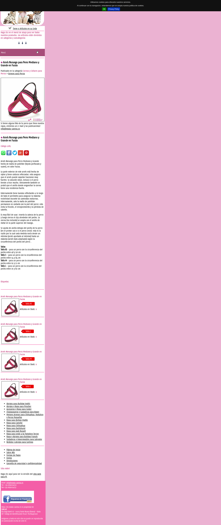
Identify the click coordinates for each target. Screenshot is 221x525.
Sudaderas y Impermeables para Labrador (24, 439)
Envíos (9, 458)
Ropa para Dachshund (16, 428)
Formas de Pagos (14, 455)
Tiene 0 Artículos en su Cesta (25, 28)
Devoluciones (12, 460)
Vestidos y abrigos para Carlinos (20, 442)
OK (104, 9)
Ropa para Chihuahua (16, 425)
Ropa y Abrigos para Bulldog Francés (22, 436)
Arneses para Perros (16, 73)
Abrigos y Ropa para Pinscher (19, 406)
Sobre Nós (11, 452)
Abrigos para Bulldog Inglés (18, 403)
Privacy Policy (113, 9)
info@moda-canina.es (10, 128)
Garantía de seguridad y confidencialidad (24, 463)
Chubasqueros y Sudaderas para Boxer (23, 411)
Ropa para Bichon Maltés (17, 420)
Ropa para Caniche (14, 422)
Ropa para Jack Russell (16, 431)
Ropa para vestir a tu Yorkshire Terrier (23, 433)
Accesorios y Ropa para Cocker (19, 409)
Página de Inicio (13, 449)
